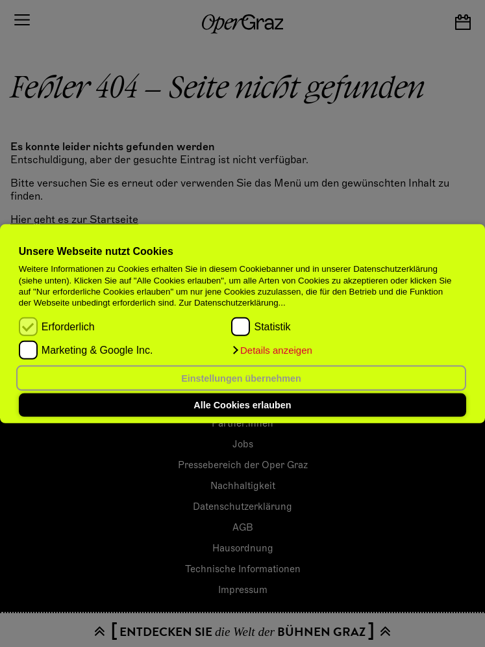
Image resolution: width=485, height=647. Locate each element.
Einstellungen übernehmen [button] (241, 378)
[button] (271, 350)
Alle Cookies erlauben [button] (242, 405)
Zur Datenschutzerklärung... (232, 303)
